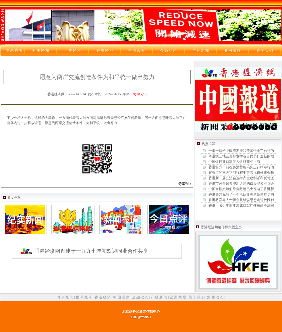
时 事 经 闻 (65, 297)
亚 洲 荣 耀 (178, 297)
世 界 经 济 (84, 297)
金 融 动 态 (140, 297)
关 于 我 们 (197, 297)
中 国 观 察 (121, 297)
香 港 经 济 (103, 297)
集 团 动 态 (215, 297)
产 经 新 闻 (159, 297)
